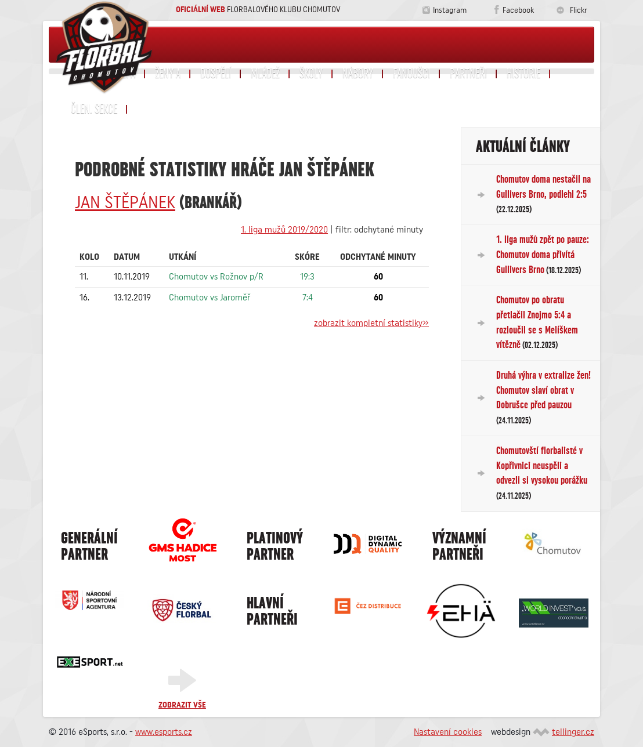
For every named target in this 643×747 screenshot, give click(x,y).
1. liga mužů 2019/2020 (284, 229)
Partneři (468, 73)
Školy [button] (311, 73)
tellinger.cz (573, 732)
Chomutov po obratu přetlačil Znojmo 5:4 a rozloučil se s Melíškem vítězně (537, 322)
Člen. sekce (94, 109)
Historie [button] (523, 73)
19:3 (307, 276)
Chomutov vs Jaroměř (209, 297)
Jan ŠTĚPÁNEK (125, 203)
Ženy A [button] (167, 73)
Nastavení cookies (448, 732)
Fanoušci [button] (411, 73)
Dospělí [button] (215, 73)
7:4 (307, 297)
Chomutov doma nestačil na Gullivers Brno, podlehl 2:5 (543, 194)
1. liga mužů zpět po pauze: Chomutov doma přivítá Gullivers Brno (542, 254)
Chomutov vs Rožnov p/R (216, 276)
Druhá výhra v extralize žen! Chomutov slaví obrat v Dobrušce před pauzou (543, 397)
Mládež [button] (265, 73)
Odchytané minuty (378, 257)
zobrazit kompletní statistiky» (371, 323)
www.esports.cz (163, 732)
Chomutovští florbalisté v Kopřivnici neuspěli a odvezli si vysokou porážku (541, 473)
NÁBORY (357, 73)
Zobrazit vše (182, 705)
